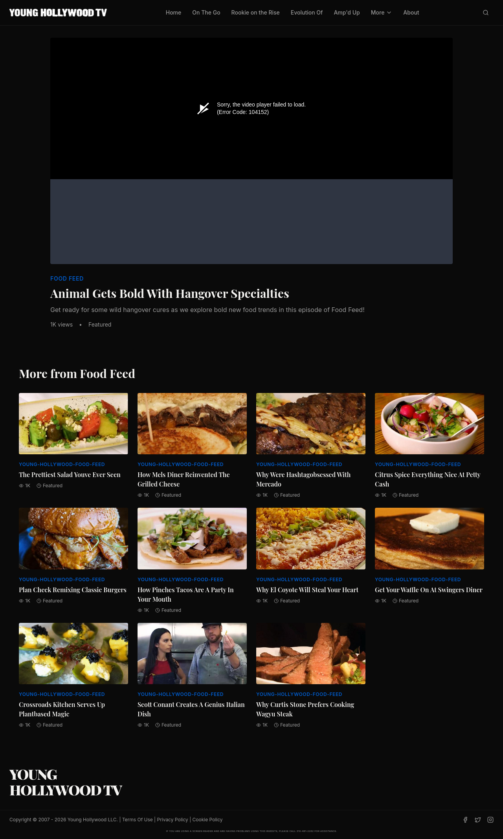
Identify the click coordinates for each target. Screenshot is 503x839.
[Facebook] (465, 820)
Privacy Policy (172, 819)
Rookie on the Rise (255, 12)
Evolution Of (307, 12)
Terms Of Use (137, 819)
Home (174, 12)
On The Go (206, 12)
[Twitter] (478, 820)
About (411, 12)
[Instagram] (490, 820)
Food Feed (67, 278)
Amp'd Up (347, 12)
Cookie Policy (208, 819)
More (382, 12)
